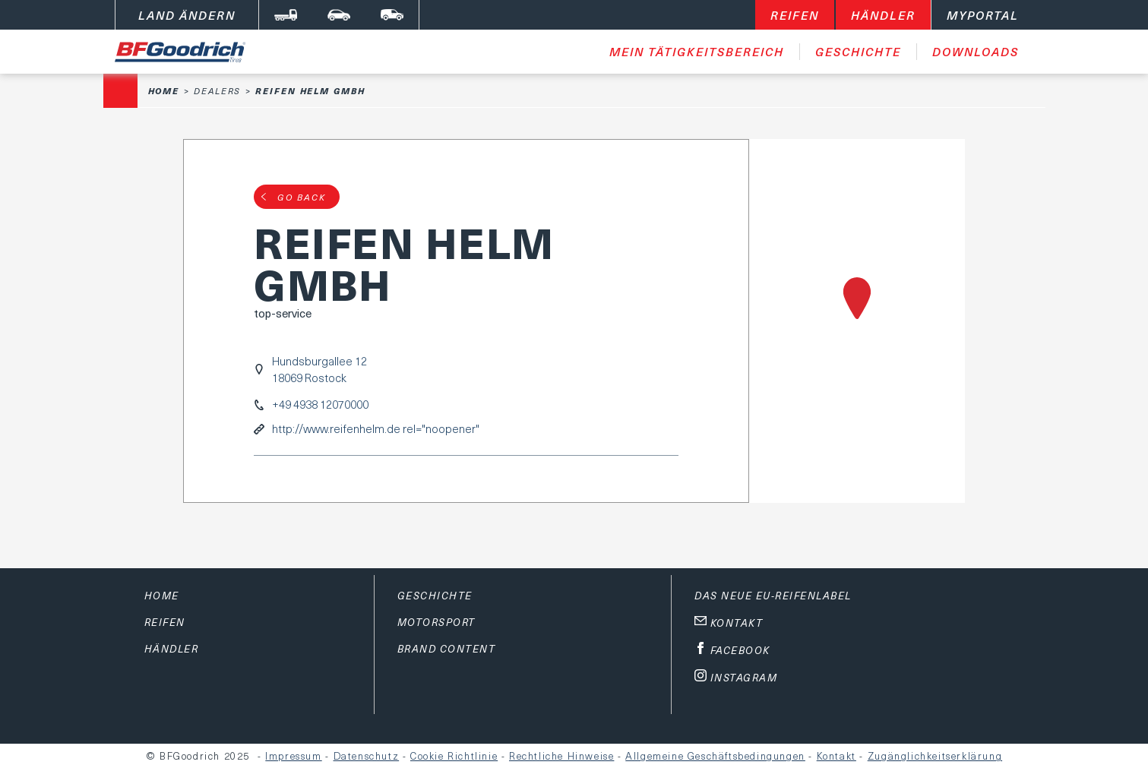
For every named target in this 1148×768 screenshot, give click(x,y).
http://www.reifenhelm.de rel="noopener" (375, 429)
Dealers (217, 90)
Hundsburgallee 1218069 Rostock (319, 369)
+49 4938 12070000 (320, 404)
